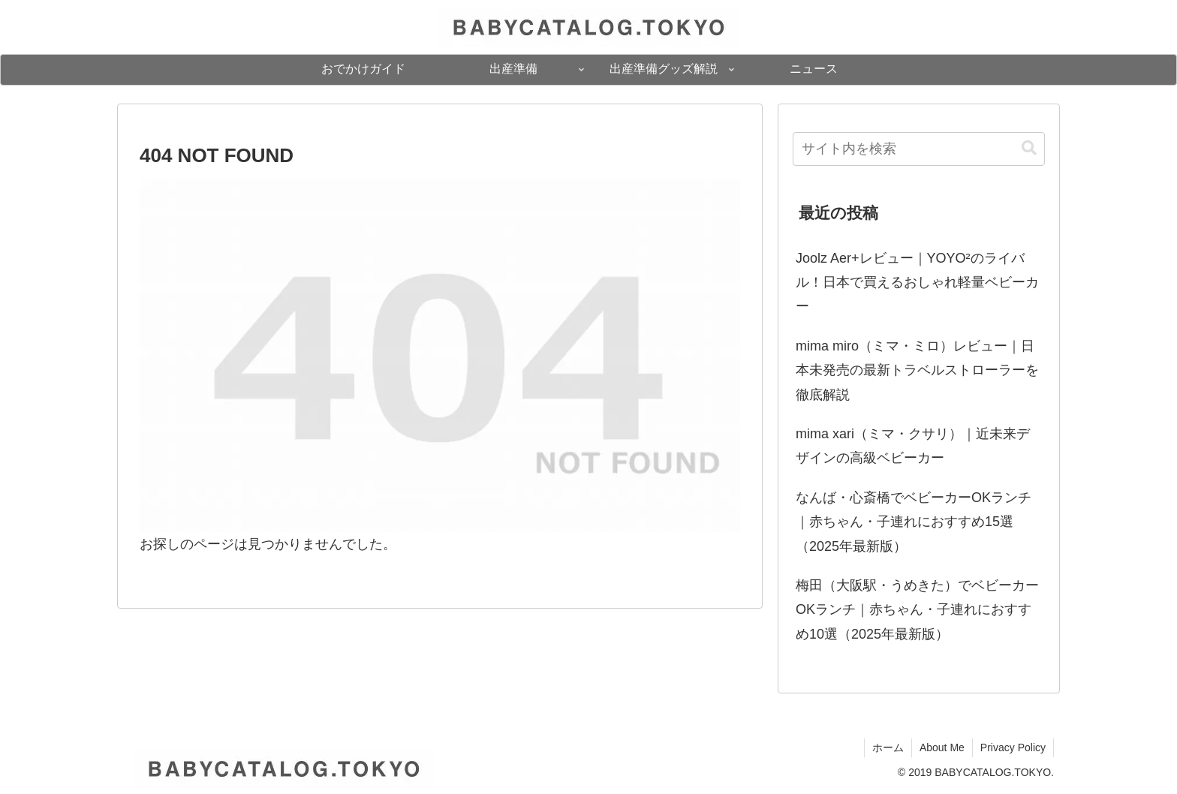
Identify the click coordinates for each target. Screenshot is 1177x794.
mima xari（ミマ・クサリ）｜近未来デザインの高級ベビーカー (913, 445)
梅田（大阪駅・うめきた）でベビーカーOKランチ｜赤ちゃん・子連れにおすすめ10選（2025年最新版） (917, 610)
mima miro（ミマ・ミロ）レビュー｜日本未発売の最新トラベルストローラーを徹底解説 (917, 370)
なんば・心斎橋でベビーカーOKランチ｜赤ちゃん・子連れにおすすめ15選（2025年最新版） (913, 522)
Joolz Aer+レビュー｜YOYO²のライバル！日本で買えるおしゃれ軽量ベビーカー (917, 282)
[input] (919, 149)
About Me (942, 747)
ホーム (888, 747)
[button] (1029, 148)
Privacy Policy (1013, 747)
